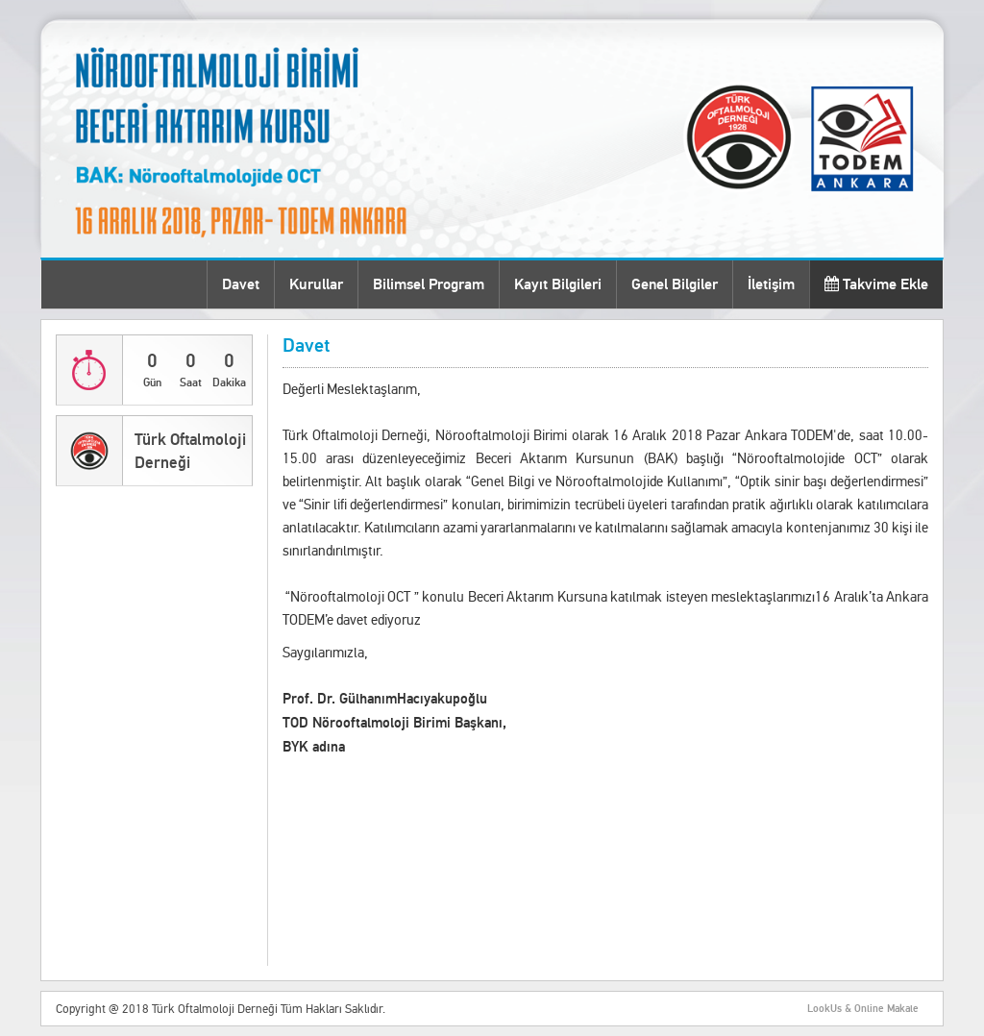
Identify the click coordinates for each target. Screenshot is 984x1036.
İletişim (771, 284)
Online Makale (886, 1008)
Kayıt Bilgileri (558, 284)
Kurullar (316, 284)
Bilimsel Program (428, 284)
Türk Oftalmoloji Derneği (190, 451)
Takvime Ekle (876, 284)
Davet (240, 284)
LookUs (824, 1008)
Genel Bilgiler (674, 284)
